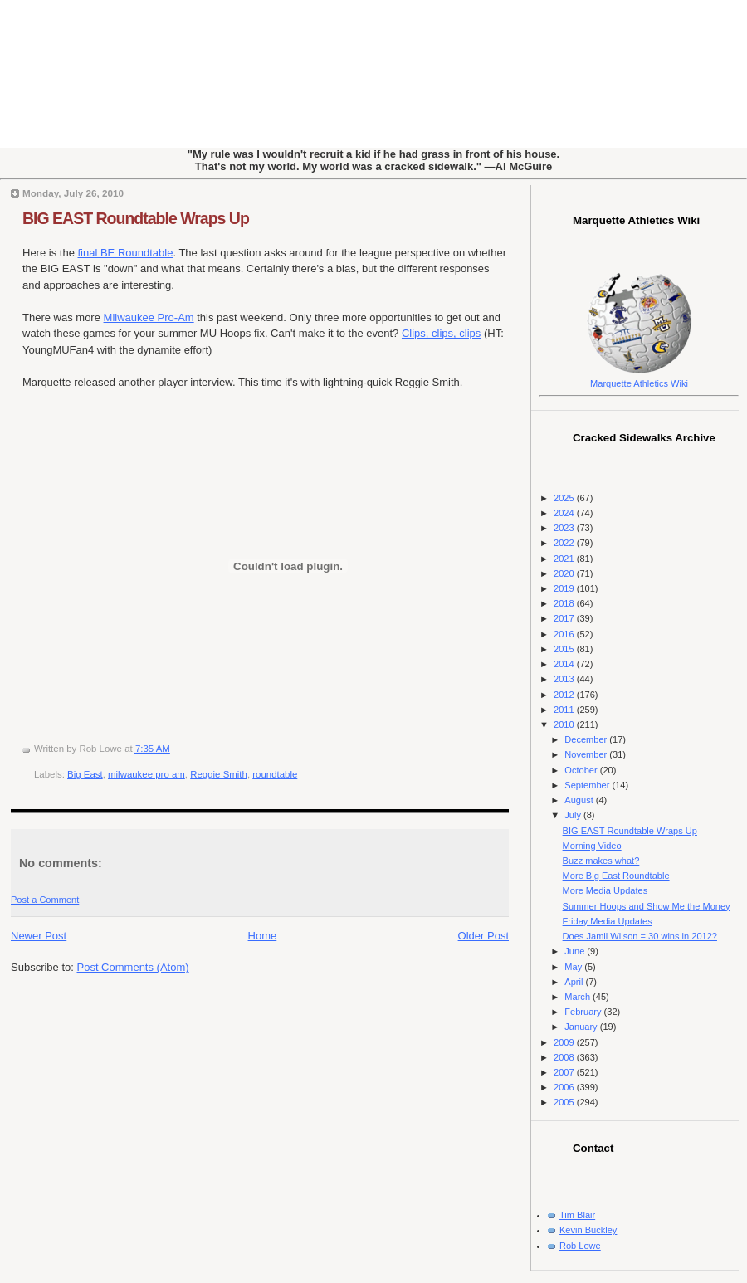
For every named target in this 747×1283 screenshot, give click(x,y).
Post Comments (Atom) (133, 967)
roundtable (274, 774)
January (581, 1027)
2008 (565, 1057)
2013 (565, 679)
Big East (85, 774)
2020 (565, 573)
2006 (565, 1087)
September (588, 785)
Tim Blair (577, 1215)
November (586, 754)
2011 (565, 710)
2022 (565, 543)
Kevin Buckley (588, 1230)
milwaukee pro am (146, 774)
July (573, 815)
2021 (565, 558)
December (586, 739)
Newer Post (38, 935)
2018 (565, 603)
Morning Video (592, 846)
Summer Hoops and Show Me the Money (646, 906)
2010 (565, 724)
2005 (565, 1102)
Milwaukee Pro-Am (149, 317)
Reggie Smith (218, 774)
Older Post (483, 935)
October (581, 770)
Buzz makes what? (601, 861)
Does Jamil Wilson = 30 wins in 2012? (640, 936)
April (574, 982)
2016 (565, 634)
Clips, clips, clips (441, 333)
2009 (565, 1042)
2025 (565, 498)
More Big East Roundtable (616, 876)
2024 (565, 513)
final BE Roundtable (125, 252)
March (578, 997)
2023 (565, 528)
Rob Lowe (580, 1246)
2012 (565, 695)
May (574, 967)
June (575, 951)
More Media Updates (605, 890)
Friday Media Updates (607, 921)
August (579, 800)
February (583, 1012)
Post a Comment (45, 900)
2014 (565, 664)
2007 (565, 1072)
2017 (565, 618)
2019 (565, 588)
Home (262, 935)
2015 (565, 649)
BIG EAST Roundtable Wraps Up (135, 218)
